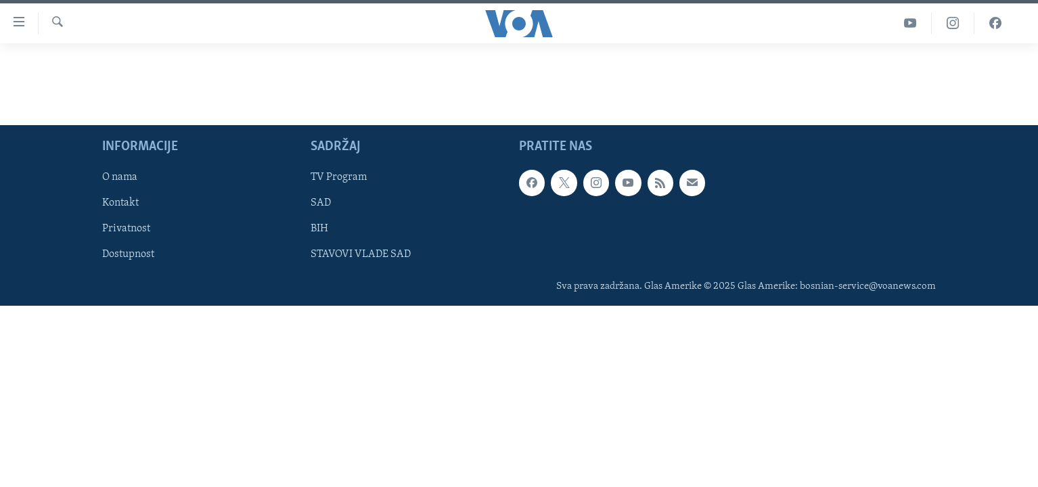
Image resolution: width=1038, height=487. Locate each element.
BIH (319, 228)
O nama (119, 177)
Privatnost (126, 228)
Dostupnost (128, 254)
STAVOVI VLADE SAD (361, 254)
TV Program (339, 177)
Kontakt (120, 203)
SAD (321, 203)
